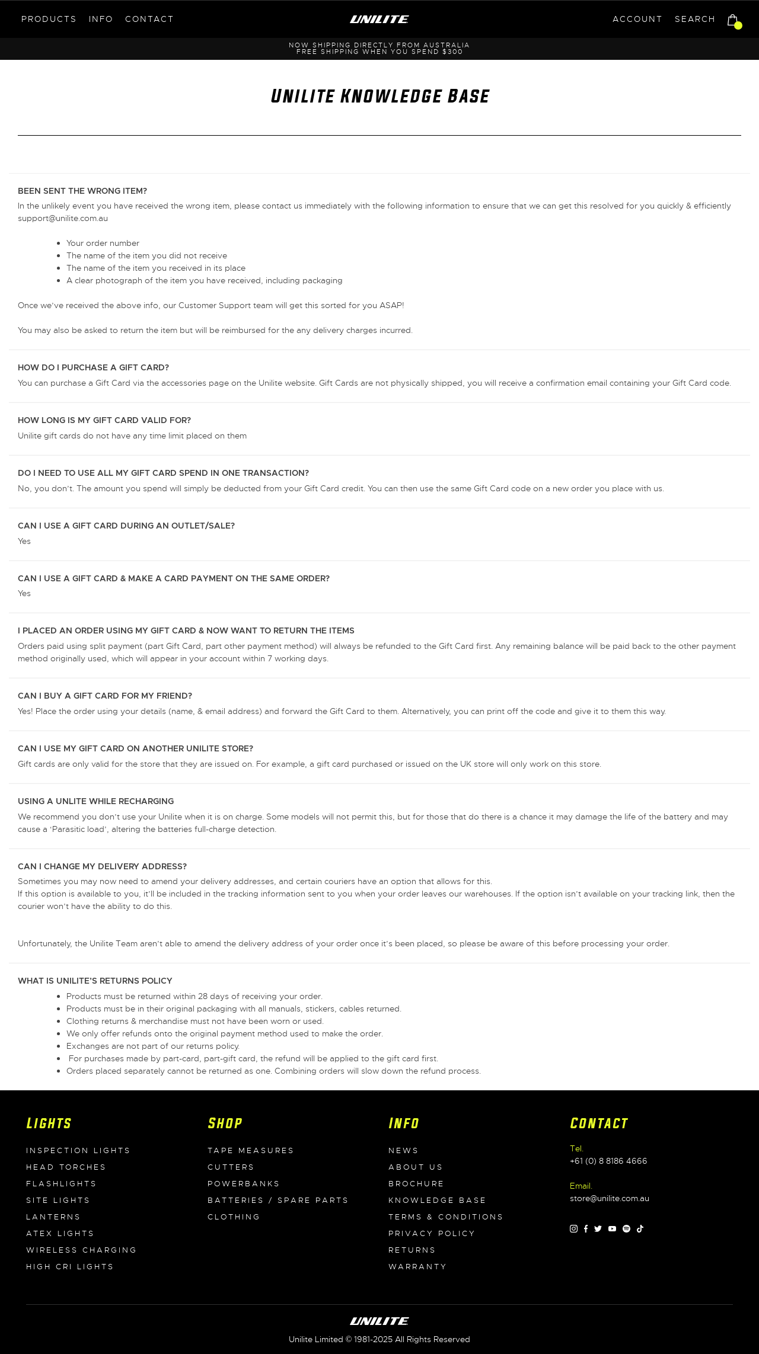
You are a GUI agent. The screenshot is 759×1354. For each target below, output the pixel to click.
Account (638, 19)
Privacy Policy (432, 1233)
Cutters (231, 1167)
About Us (416, 1167)
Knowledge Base (437, 1200)
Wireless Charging (82, 1250)
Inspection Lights (78, 1150)
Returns (412, 1250)
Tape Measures (251, 1150)
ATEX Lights (60, 1233)
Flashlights (61, 1184)
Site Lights (58, 1200)
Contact (149, 19)
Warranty (418, 1267)
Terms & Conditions (446, 1217)
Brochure (416, 1184)
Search (695, 19)
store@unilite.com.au (609, 1198)
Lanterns (53, 1217)
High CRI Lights (70, 1267)
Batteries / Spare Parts (278, 1200)
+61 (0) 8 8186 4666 (609, 1160)
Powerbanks (244, 1184)
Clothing (234, 1217)
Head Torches (66, 1167)
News (403, 1150)
